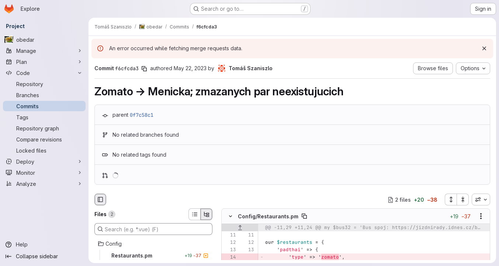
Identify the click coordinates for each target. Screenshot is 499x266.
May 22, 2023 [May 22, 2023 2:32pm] (190, 68)
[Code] (44, 73)
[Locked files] (44, 150)
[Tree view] (206, 214)
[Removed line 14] (229, 257)
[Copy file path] (304, 216)
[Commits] (44, 106)
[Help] (44, 244)
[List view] (194, 214)
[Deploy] (44, 161)
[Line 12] (229, 242)
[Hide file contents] (230, 216)
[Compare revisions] (44, 139)
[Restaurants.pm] (153, 256)
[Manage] (44, 50)
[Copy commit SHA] (144, 68)
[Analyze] (44, 183)
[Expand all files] (451, 199)
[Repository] (44, 84)
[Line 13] (229, 250)
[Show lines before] (240, 228)
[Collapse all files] (463, 199)
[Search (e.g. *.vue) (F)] (153, 229)
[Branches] (44, 95)
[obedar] (44, 39)
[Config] (153, 244)
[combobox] (481, 199)
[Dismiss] (484, 48)
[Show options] (481, 216)
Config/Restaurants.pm (268, 216)
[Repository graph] (44, 128)
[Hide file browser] (100, 199)
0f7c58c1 (141, 115)
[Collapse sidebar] (44, 256)
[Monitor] (44, 172)
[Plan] (44, 62)
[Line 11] (229, 235)
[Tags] (44, 117)
